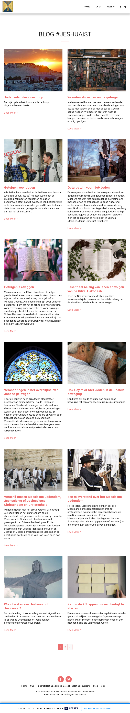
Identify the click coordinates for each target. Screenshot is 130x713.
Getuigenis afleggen (19, 287)
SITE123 (59, 694)
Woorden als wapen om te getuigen (94, 97)
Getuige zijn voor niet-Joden (89, 187)
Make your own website (75, 694)
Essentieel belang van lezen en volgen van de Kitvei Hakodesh (96, 289)
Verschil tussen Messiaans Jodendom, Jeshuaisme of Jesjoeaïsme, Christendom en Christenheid (32, 501)
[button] (120, 7)
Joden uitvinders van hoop (23, 97)
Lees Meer (11, 112)
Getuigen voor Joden (19, 187)
